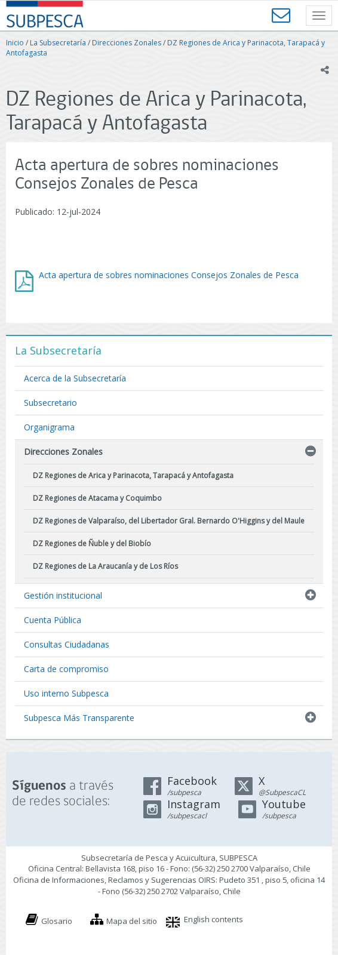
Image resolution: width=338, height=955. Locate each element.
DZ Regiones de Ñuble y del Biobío (92, 543)
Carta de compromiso (66, 668)
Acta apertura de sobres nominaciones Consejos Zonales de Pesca (169, 275)
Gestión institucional (63, 595)
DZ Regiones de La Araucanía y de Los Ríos (105, 566)
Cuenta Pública (52, 620)
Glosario (56, 921)
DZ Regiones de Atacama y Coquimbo (97, 498)
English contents (213, 919)
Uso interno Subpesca (66, 693)
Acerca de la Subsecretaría (75, 378)
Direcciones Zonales (126, 43)
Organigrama (49, 427)
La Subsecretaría (58, 43)
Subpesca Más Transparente (79, 717)
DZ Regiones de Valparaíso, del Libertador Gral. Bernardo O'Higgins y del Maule (169, 521)
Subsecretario (50, 402)
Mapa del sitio (131, 921)
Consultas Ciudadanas (66, 644)
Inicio (15, 43)
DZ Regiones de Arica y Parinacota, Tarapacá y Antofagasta (133, 475)
